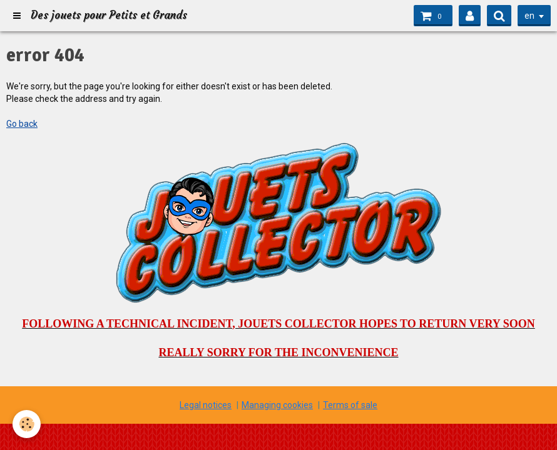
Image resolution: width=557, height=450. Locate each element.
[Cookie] (27, 424)
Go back (22, 124)
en (529, 16)
